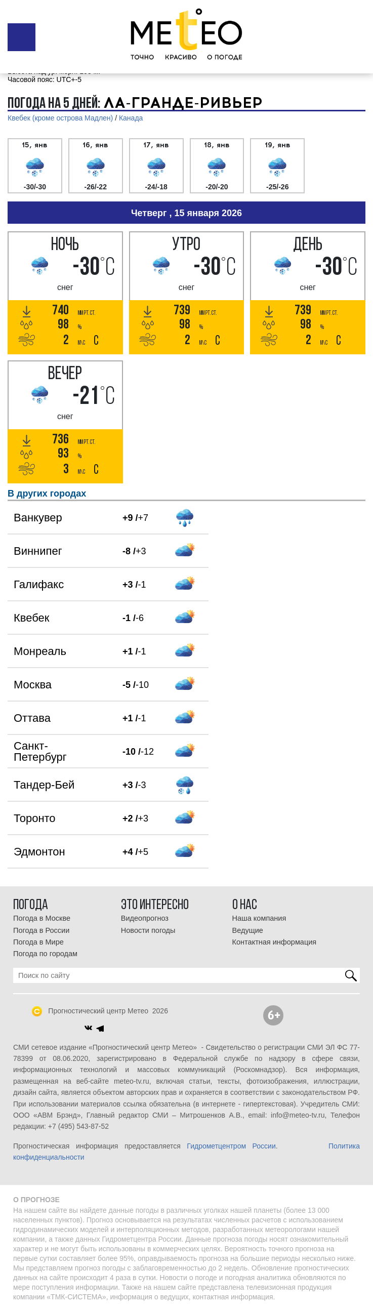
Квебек (31, 617)
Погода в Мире (38, 942)
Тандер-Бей (44, 784)
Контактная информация (274, 942)
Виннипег (38, 551)
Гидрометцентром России (231, 1146)
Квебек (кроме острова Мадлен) (60, 118)
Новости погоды (148, 930)
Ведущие (247, 930)
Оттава (32, 718)
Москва (33, 684)
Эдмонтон (39, 851)
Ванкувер (38, 517)
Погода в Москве (41, 918)
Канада (131, 118)
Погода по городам (45, 954)
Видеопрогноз (145, 918)
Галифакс (39, 584)
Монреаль (40, 651)
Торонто (35, 818)
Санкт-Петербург (40, 751)
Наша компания (259, 918)
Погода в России (41, 930)
